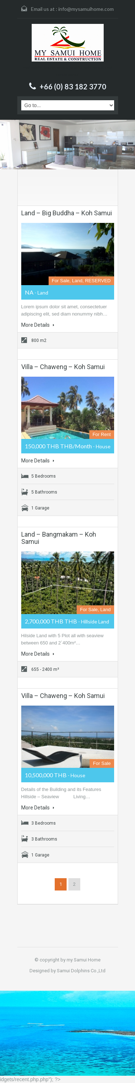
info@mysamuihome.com (86, 9)
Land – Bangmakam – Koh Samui (58, 537)
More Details (37, 325)
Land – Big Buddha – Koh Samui (66, 213)
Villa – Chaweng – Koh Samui (63, 367)
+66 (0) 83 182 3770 (73, 86)
